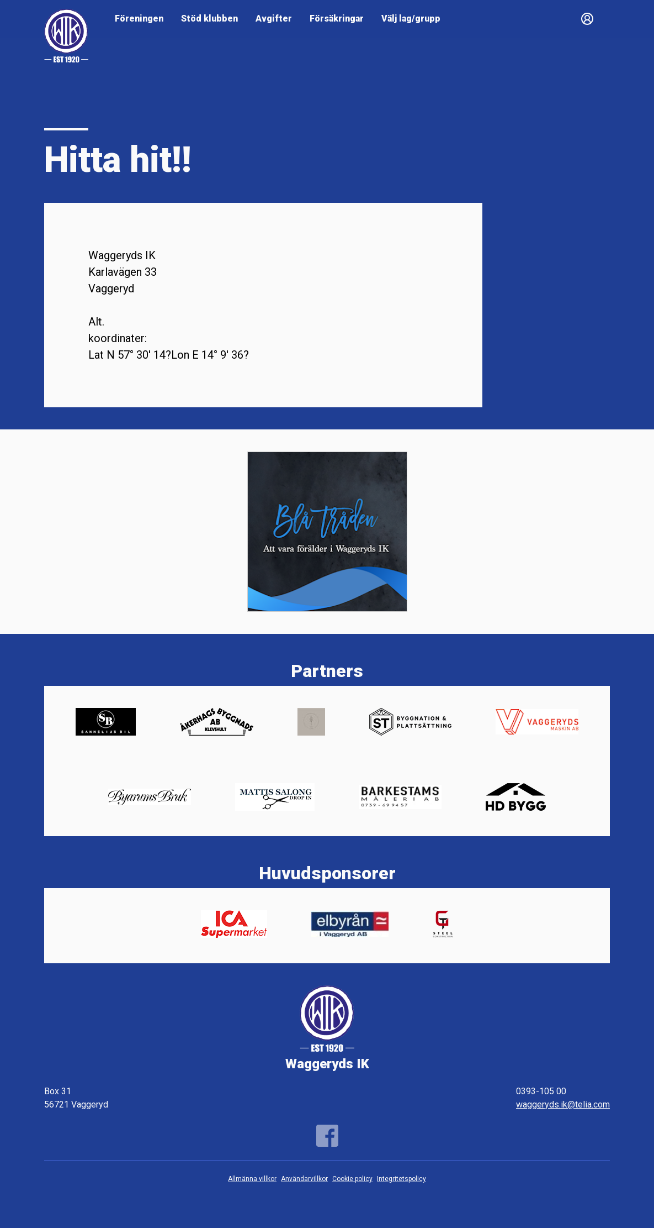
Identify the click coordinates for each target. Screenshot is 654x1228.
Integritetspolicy (401, 1179)
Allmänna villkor (252, 1179)
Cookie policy (352, 1179)
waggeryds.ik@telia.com (563, 1104)
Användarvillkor (304, 1179)
